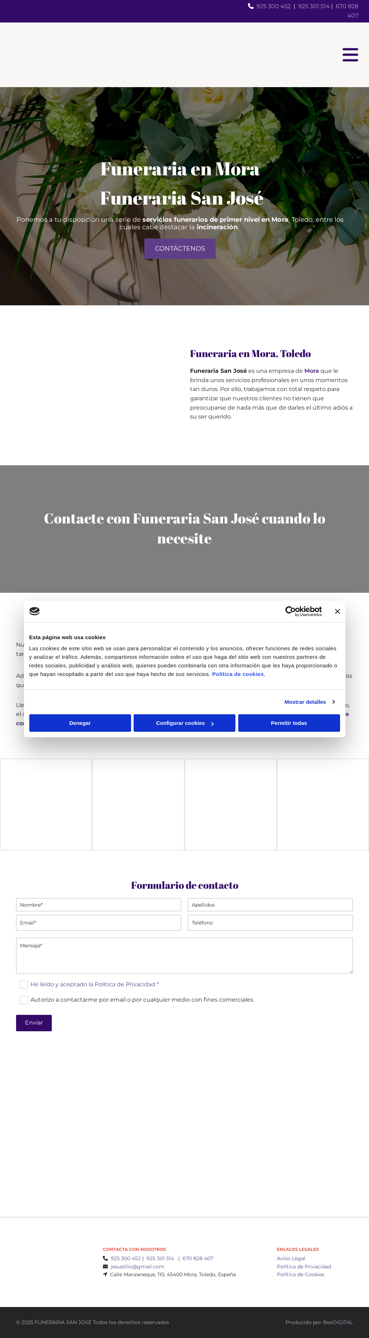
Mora (311, 370)
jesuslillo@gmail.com (137, 1266)
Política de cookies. (238, 674)
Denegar (80, 723)
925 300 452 (273, 6)
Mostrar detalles (305, 702)
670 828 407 (198, 1258)
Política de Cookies (300, 1274)
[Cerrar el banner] (337, 611)
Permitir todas (289, 723)
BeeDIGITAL (338, 1322)
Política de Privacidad (304, 1266)
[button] (180, 249)
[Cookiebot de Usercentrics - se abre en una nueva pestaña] (290, 611)
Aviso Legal (291, 1258)
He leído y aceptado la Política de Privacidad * (94, 984)
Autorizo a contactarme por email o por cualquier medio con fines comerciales (141, 999)
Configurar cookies (185, 723)
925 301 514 (314, 6)
